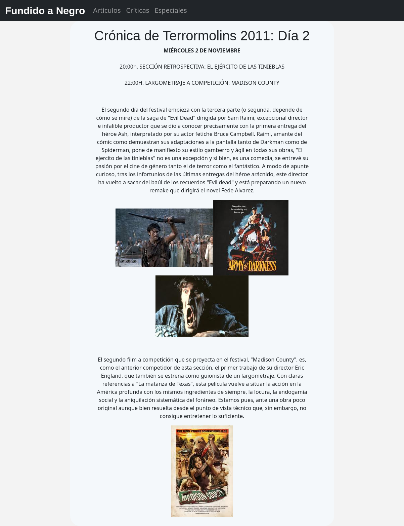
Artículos (107, 10)
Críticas (137, 10)
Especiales (170, 10)
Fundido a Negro (45, 10)
